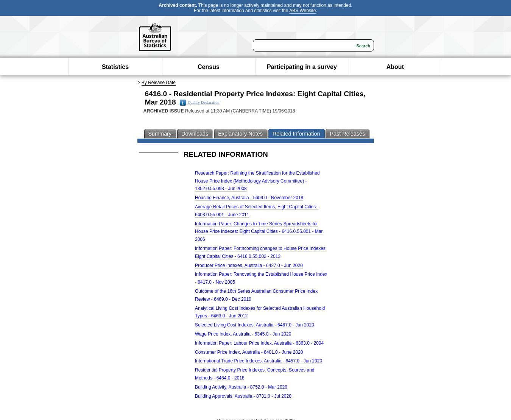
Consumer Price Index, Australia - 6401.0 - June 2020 (249, 352)
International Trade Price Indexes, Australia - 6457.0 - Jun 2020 (258, 361)
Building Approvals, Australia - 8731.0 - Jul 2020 (243, 396)
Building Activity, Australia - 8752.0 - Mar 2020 (241, 387)
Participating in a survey (302, 67)
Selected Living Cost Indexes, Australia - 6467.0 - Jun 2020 (254, 325)
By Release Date (159, 82)
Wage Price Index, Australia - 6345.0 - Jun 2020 (243, 334)
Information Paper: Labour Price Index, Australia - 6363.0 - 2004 (259, 343)
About (395, 67)
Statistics (115, 67)
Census (209, 67)
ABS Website (302, 10)
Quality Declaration (200, 102)
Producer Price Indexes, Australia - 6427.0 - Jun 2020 (249, 265)
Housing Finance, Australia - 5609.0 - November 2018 (249, 197)
